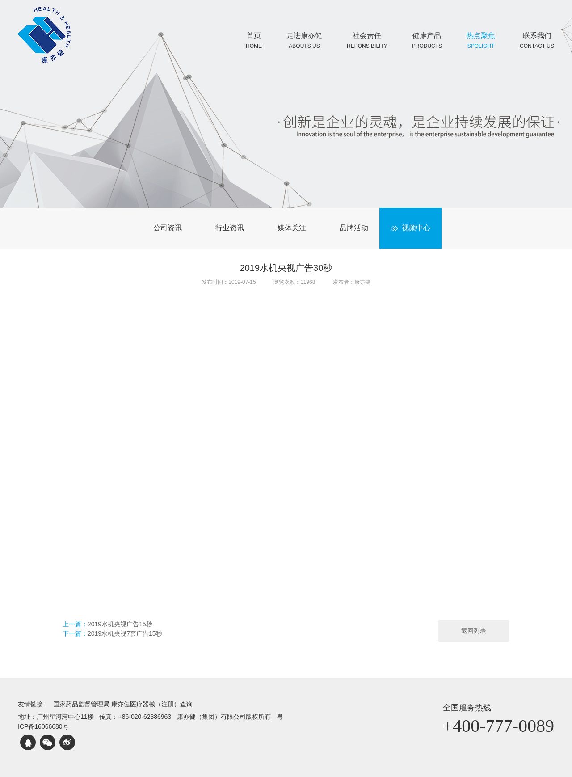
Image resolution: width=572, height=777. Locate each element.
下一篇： (112, 633)
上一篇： (107, 624)
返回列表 (473, 630)
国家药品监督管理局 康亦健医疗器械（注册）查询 (123, 704)
